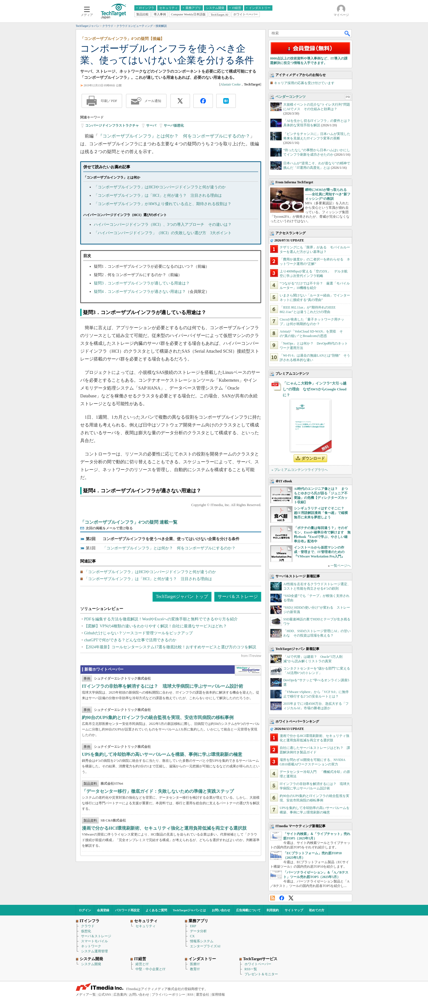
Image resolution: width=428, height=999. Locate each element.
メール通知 (152, 101)
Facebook (281, 898)
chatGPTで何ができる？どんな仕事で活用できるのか (130, 640)
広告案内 (120, 994)
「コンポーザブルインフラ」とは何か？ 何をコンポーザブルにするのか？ (169, 548)
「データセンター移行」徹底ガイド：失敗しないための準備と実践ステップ (158, 791)
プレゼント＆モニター (261, 974)
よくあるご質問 (156, 910)
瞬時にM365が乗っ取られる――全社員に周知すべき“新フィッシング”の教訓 (327, 194)
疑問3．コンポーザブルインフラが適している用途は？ (142, 283)
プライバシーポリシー (168, 994)
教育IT (195, 969)
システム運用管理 (94, 951)
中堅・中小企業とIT (150, 969)
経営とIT (142, 964)
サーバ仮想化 (174, 125)
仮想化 (86, 931)
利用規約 (273, 910)
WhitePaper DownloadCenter (248, 670)
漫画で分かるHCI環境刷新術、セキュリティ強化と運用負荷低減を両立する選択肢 (164, 828)
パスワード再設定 (127, 910)
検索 (347, 33)
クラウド (87, 926)
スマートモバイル (94, 941)
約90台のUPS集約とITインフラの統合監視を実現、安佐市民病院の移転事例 (158, 717)
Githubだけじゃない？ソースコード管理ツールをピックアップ (138, 633)
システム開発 (91, 964)
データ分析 (198, 931)
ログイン (85, 910)
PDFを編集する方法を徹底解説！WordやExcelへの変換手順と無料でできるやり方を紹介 (161, 619)
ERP (193, 926)
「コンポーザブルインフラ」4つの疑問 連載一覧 (128, 522)
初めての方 (316, 910)
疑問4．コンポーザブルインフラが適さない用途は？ (140, 292)
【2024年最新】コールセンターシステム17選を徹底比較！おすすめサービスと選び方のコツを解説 (170, 647)
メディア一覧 (86, 994)
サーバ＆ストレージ (238, 596)
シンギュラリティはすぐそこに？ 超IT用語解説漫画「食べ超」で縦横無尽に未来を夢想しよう (321, 512)
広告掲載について (248, 910)
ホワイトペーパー (257, 964)
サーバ (151, 125)
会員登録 (103, 910)
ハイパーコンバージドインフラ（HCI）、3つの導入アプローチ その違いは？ (163, 224)
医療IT (195, 964)
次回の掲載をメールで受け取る (109, 528)
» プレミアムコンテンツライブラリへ (300, 470)
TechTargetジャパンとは (189, 910)
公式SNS (104, 994)
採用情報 (218, 994)
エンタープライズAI (205, 946)
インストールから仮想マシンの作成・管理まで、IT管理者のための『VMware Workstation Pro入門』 (319, 551)
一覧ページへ (340, 566)
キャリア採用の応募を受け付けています (304, 83)
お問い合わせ (221, 910)
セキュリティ (145, 926)
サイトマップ (294, 910)
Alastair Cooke (230, 84)
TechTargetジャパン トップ (182, 596)
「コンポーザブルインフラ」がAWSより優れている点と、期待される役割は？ (162, 204)
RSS (272, 898)
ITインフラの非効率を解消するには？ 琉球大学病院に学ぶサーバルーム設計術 (162, 686)
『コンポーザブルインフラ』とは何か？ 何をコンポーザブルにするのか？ (174, 136)
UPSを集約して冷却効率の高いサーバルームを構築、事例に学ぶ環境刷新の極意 (162, 754)
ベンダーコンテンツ (290, 97)
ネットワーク (91, 946)
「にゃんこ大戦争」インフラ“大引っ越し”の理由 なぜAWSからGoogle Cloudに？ (314, 389)
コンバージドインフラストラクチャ (112, 125)
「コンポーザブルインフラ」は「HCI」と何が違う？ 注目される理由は (158, 195)
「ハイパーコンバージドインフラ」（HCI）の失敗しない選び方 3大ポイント (163, 233)
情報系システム (201, 941)
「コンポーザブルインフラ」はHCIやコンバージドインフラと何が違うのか (160, 187)
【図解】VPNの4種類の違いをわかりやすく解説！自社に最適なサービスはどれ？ (155, 626)
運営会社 (202, 994)
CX (192, 936)
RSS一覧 (250, 969)
